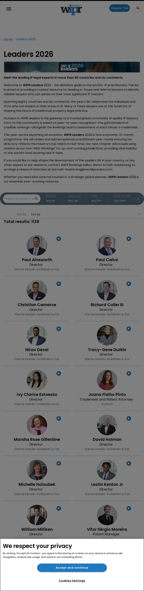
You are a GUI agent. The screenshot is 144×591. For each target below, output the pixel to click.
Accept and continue (72, 568)
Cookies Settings (72, 581)
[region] (72, 565)
